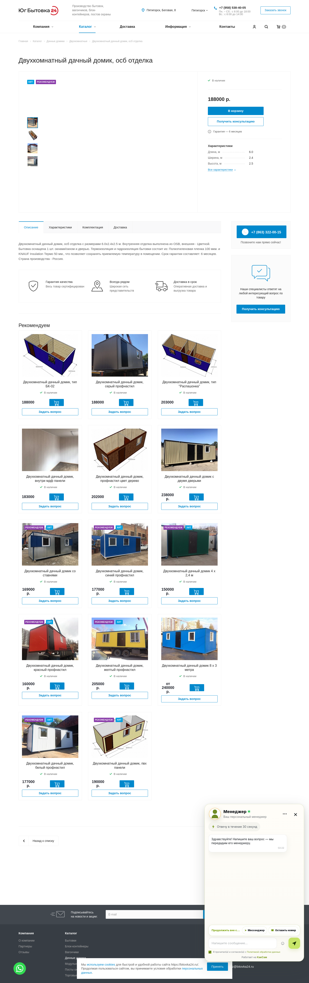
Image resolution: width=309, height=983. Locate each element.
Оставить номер (283, 930)
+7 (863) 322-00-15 (261, 232)
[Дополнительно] (285, 814)
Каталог (87, 27)
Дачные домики (75, 958)
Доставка (127, 26)
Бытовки (70, 940)
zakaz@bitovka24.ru (239, 966)
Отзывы (24, 952)
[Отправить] (294, 943)
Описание (31, 227)
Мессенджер (255, 930)
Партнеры (25, 946)
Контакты (227, 26)
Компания (43, 27)
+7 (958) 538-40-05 (232, 7)
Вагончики (72, 952)
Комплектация (92, 227)
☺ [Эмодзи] (282, 943)
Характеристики (60, 227)
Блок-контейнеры (76, 946)
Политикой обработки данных (263, 951)
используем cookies (101, 964)
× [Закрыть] (295, 814)
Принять (217, 966)
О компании (27, 940)
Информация (177, 27)
